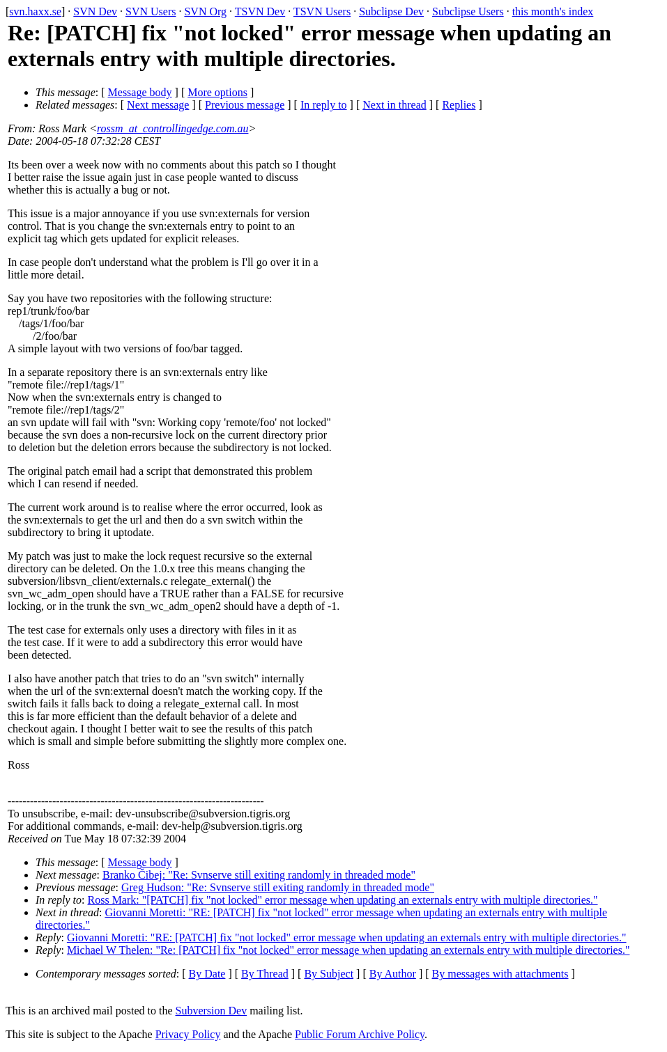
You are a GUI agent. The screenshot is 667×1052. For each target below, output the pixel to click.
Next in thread (394, 105)
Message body (140, 92)
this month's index (553, 11)
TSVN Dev (260, 11)
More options (217, 92)
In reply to (323, 105)
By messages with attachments (500, 974)
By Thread (265, 974)
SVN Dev (95, 11)
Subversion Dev (211, 1010)
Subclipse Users (468, 11)
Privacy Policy (188, 1034)
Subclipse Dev (391, 11)
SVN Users (150, 11)
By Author (392, 974)
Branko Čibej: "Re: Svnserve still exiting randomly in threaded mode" (258, 875)
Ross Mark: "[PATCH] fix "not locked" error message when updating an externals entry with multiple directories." (343, 900)
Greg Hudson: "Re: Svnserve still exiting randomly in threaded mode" (277, 887)
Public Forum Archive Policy (359, 1034)
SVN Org (205, 11)
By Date (207, 974)
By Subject (328, 974)
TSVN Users (322, 11)
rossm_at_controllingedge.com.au (172, 128)
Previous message (244, 105)
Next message (158, 105)
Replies (458, 105)
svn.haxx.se (35, 11)
